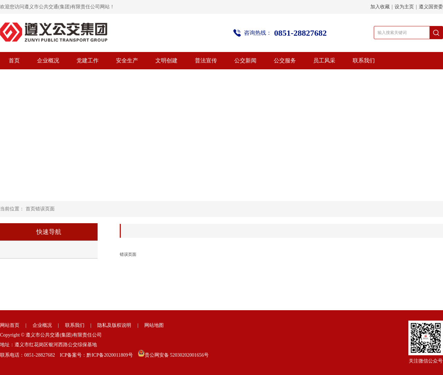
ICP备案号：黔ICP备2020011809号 (96, 355)
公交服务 (285, 60)
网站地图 (154, 325)
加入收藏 (380, 6)
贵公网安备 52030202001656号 (177, 355)
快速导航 (48, 231)
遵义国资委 (431, 6)
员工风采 (324, 60)
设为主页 (404, 6)
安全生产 (127, 60)
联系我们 (364, 60)
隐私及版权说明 (114, 325)
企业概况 (48, 60)
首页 (14, 60)
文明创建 (166, 60)
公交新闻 (245, 60)
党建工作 (87, 60)
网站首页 (9, 325)
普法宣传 (206, 60)
